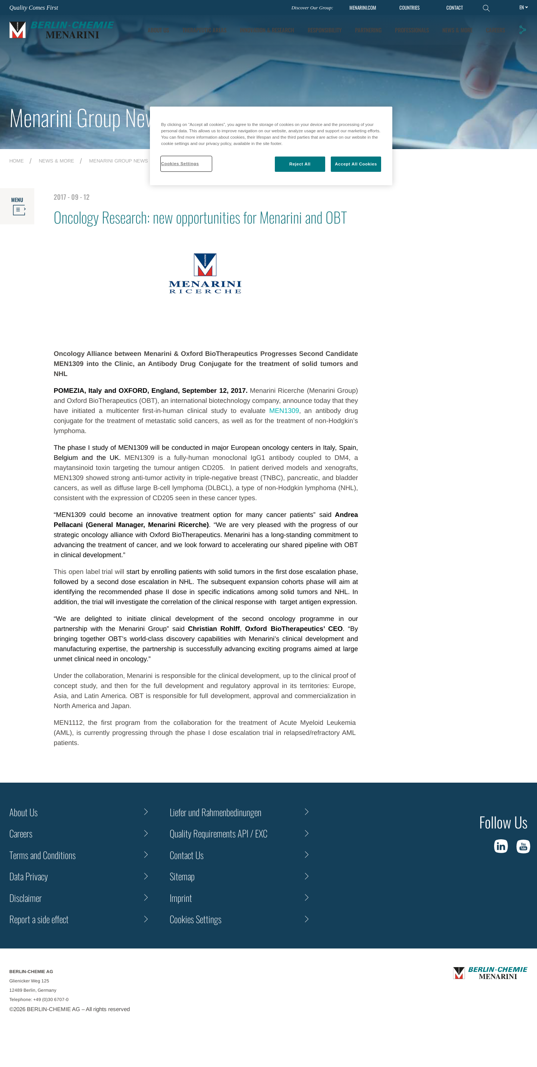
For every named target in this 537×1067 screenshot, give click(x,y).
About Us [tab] (158, 30)
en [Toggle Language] (521, 7)
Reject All (300, 164)
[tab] (267, 30)
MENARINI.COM (362, 7)
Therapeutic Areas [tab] (204, 30)
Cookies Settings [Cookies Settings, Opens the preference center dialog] (180, 163)
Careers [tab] (495, 30)
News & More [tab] (457, 30)
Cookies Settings (196, 919)
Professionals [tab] (412, 30)
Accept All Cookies (356, 164)
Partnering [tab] (368, 30)
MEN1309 (284, 410)
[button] (522, 29)
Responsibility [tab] (325, 30)
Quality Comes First (33, 7)
